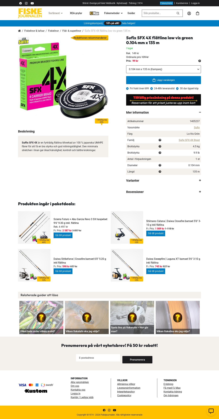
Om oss (75, 386)
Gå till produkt (63, 235)
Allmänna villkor (126, 384)
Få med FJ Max (172, 387)
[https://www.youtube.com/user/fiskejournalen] (32, 3)
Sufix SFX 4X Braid (189, 140)
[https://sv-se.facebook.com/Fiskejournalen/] (20, 3)
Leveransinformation (128, 387)
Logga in (195, 3)
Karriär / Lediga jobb (82, 397)
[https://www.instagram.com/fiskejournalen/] (26, 3)
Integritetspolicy (126, 391)
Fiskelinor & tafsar (34, 30)
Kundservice (182, 3)
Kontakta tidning (173, 391)
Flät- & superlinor (71, 30)
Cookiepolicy (124, 395)
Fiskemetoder (112, 13)
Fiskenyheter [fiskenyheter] (166, 3)
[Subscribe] (133, 358)
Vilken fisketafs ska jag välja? (82, 331)
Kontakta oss (78, 389)
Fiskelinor (53, 30)
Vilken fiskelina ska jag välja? (173, 331)
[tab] (163, 112)
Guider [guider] (131, 13)
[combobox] (157, 13)
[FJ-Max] (94, 13)
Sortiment (54, 13)
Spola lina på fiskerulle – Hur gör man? (129, 329)
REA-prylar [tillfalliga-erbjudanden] (76, 13)
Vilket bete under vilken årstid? (37, 331)
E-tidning (168, 384)
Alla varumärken (80, 382)
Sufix (197, 127)
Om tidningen (171, 395)
